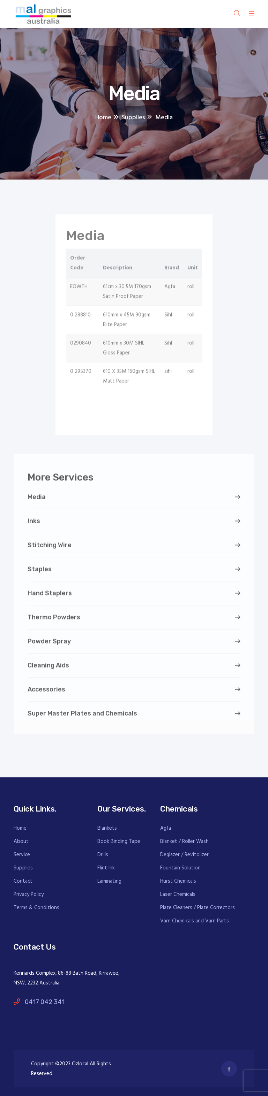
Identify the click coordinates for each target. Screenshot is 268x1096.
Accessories (46, 691)
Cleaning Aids (48, 667)
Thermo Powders (54, 619)
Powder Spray (49, 643)
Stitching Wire (50, 547)
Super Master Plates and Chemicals (82, 715)
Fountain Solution (180, 868)
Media (37, 499)
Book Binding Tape (118, 841)
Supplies (23, 868)
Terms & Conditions (36, 908)
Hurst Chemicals (178, 881)
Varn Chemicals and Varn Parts (194, 921)
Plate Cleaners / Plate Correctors (197, 908)
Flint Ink (106, 868)
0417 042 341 (39, 1001)
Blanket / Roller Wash (184, 841)
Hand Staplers (50, 595)
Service (22, 855)
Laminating (109, 881)
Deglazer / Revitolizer (184, 855)
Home (20, 828)
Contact (23, 881)
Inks (34, 523)
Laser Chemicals (177, 894)
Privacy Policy (29, 894)
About (21, 841)
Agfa (165, 828)
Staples (40, 571)
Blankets (107, 828)
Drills (102, 855)
